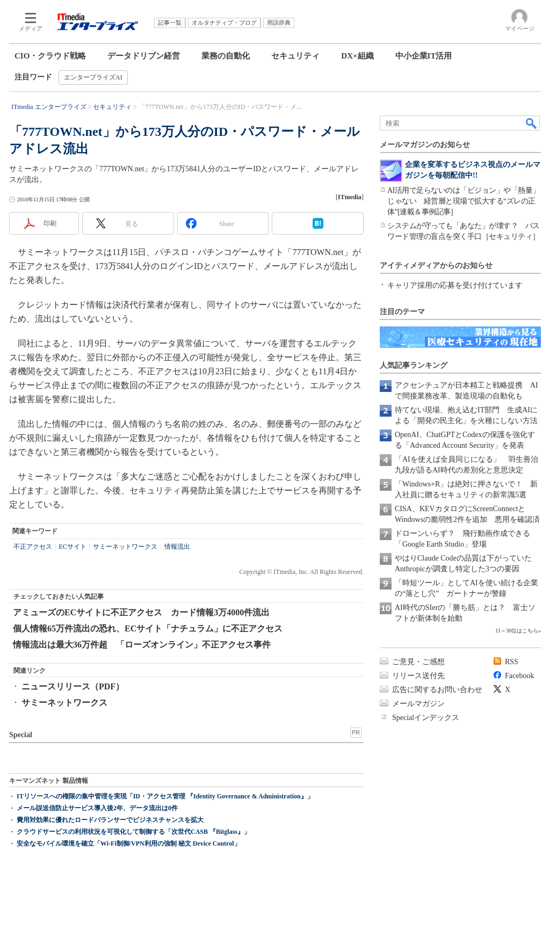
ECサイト (72, 546)
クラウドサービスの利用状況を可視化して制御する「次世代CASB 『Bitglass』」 (133, 831)
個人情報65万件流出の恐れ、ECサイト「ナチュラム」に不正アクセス (148, 628)
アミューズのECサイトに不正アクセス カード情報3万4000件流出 (141, 612)
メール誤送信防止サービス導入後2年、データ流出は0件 (97, 808)
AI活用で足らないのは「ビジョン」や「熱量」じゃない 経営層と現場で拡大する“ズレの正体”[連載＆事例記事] (463, 201)
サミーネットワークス (125, 546)
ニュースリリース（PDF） (72, 686)
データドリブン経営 (143, 56)
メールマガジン (418, 704)
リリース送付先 (418, 676)
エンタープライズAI (93, 77)
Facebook (519, 676)
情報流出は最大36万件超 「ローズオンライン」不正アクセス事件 (142, 644)
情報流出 (177, 546)
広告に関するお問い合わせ (437, 690)
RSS (511, 662)
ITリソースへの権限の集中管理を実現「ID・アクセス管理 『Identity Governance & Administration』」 (165, 796)
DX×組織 (357, 56)
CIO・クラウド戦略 (50, 56)
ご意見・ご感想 (418, 662)
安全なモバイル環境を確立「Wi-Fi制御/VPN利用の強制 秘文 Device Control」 (129, 843)
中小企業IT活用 (423, 56)
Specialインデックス (425, 718)
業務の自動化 (225, 56)
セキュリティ (295, 56)
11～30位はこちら (516, 631)
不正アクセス (32, 546)
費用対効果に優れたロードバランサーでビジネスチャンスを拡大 (110, 820)
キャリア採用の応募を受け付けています (455, 285)
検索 (532, 122)
